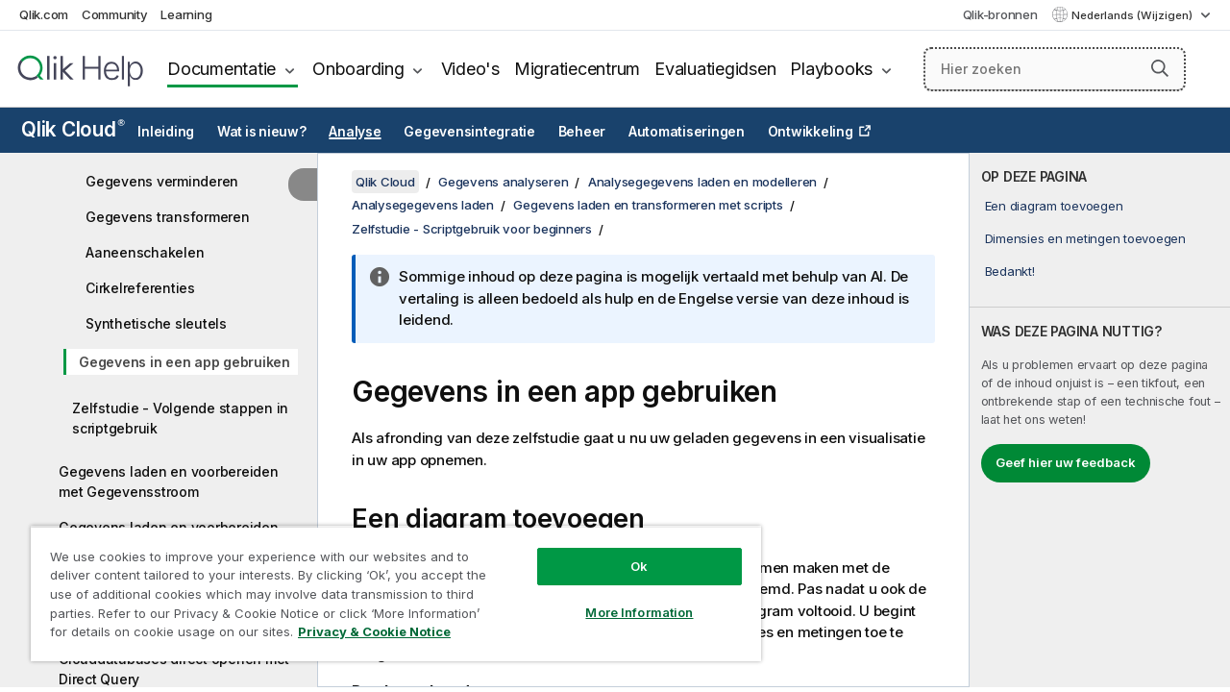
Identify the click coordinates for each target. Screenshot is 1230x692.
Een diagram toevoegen (1054, 205)
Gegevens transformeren (168, 217)
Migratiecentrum (577, 69)
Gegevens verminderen (162, 181)
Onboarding (358, 69)
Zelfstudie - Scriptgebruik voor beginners (472, 228)
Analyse (355, 131)
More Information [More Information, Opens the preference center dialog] (624, 598)
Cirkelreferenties (140, 288)
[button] (1159, 68)
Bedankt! (1010, 271)
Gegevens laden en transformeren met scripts (647, 204)
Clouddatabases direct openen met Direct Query (174, 669)
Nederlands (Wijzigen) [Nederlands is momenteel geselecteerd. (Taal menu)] (1133, 15)
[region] (387, 586)
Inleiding (165, 131)
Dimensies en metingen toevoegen (1085, 238)
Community (115, 14)
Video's (470, 69)
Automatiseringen (686, 131)
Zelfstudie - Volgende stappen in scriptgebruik (180, 418)
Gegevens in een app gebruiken (184, 362)
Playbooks (831, 69)
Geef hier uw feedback (1066, 462)
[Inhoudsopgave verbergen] (302, 184)
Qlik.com (43, 14)
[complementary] (1100, 420)
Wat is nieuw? (262, 131)
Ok (624, 551)
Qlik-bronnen (1000, 14)
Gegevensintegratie (469, 131)
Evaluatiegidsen (714, 69)
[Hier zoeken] (1054, 69)
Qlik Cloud (73, 129)
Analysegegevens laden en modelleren (702, 181)
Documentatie (221, 69)
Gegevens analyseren (503, 181)
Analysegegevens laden (423, 204)
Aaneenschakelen (145, 252)
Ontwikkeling (810, 131)
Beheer (582, 131)
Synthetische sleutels (156, 323)
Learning (185, 14)
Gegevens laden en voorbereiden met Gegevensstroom (169, 481)
